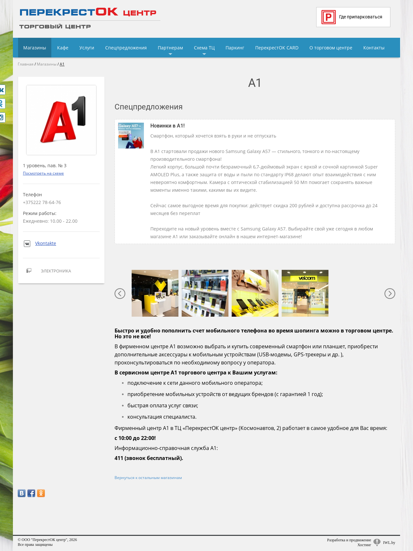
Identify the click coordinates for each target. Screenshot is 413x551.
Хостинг (364, 545)
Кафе (62, 48)
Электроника (47, 271)
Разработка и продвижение (349, 540)
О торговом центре (330, 48)
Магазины (34, 48)
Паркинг (235, 48)
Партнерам (170, 48)
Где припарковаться (351, 17)
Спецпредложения (126, 48)
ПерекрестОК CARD (276, 48)
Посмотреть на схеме (43, 173)
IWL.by (389, 542)
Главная (26, 64)
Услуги (86, 48)
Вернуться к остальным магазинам (148, 477)
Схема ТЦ (204, 48)
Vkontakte (39, 243)
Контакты (374, 48)
